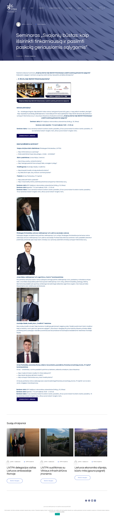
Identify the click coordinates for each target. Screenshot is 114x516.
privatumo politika (60, 511)
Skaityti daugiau (14, 473)
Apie (24, 8)
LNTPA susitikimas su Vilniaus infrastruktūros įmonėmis (54, 463)
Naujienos (41, 8)
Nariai (31, 8)
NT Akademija (68, 8)
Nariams (80, 8)
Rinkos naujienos (30, 56)
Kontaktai (89, 8)
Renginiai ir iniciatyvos (54, 8)
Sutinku (57, 514)
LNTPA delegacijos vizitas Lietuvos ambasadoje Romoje (21, 463)
